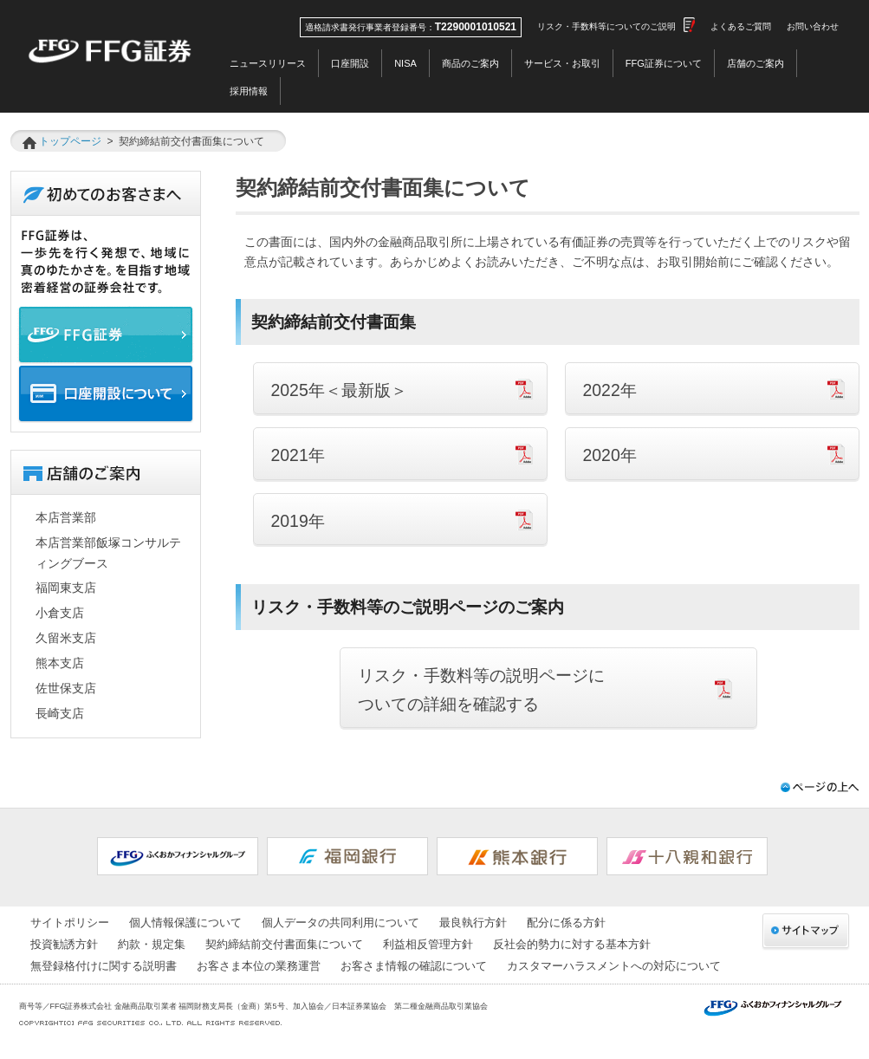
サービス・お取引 (562, 63)
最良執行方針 (473, 922)
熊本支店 (60, 663)
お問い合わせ (813, 26)
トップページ (70, 141)
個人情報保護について (185, 922)
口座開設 (350, 63)
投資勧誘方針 (64, 944)
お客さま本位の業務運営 (259, 965)
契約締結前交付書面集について (284, 944)
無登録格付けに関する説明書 (103, 965)
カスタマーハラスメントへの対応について (614, 965)
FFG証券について (664, 63)
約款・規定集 (151, 944)
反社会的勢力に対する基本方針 (572, 944)
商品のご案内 (470, 63)
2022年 (610, 390)
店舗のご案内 (755, 63)
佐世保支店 (66, 688)
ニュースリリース (268, 63)
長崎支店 (60, 713)
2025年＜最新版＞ (339, 390)
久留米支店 (66, 638)
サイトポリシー (69, 922)
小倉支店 (60, 613)
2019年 (298, 520)
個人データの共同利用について (340, 922)
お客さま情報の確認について (413, 965)
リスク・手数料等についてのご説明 (606, 26)
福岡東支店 (66, 587)
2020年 (610, 455)
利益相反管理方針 (428, 944)
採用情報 (249, 91)
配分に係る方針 (566, 922)
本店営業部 (66, 517)
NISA (405, 63)
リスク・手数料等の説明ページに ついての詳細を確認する (481, 689)
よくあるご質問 (740, 26)
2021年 (298, 455)
